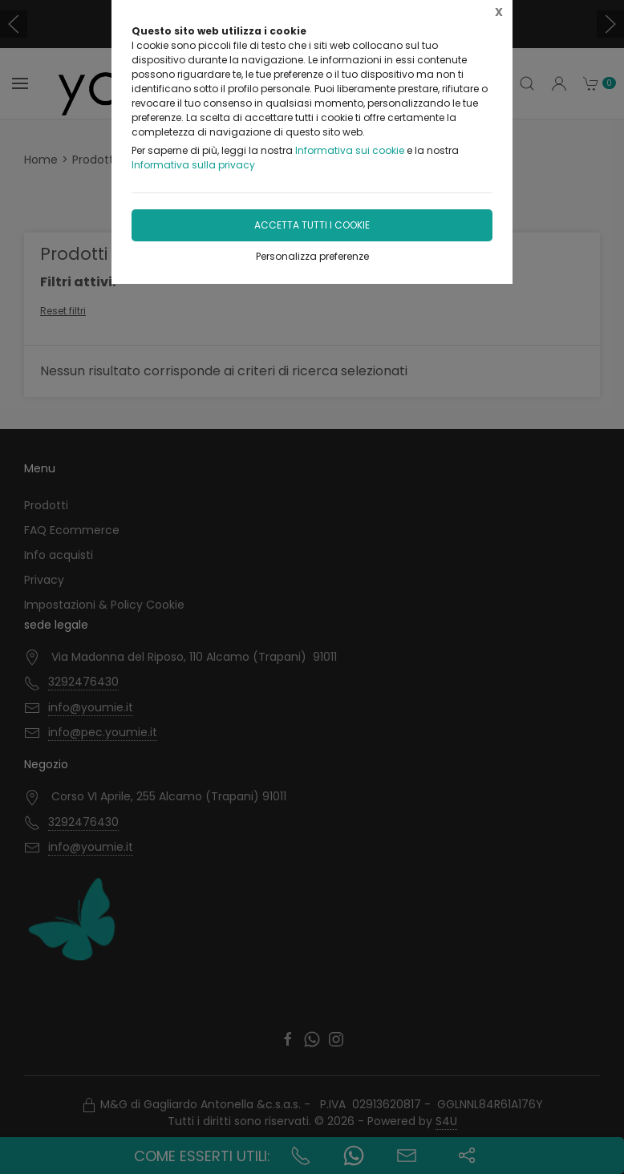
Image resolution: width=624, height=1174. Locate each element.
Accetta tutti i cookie (312, 225)
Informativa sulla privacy (193, 165)
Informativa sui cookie (349, 150)
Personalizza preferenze (312, 256)
